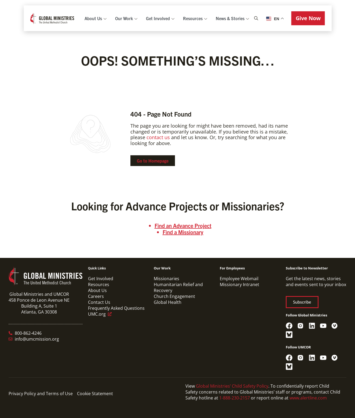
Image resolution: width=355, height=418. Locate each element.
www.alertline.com (308, 398)
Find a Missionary (183, 232)
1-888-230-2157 (234, 398)
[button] (308, 18)
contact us (158, 137)
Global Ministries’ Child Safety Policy (232, 386)
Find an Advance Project (183, 225)
